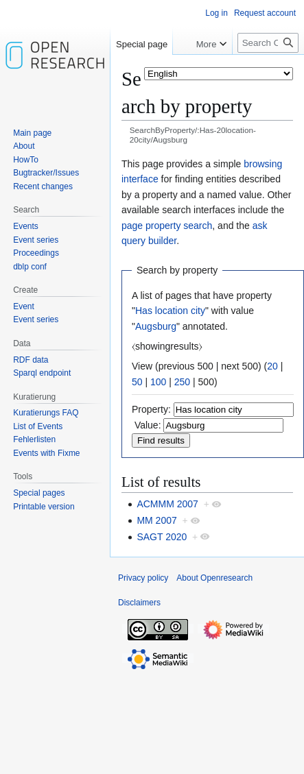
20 (272, 366)
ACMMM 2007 (167, 503)
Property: (151, 409)
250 (182, 381)
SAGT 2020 (162, 536)
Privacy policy (143, 578)
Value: (148, 425)
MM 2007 (156, 520)
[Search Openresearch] (268, 43)
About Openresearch (214, 578)
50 (137, 381)
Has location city (170, 310)
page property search (166, 225)
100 (158, 381)
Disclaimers (139, 602)
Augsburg (155, 326)
